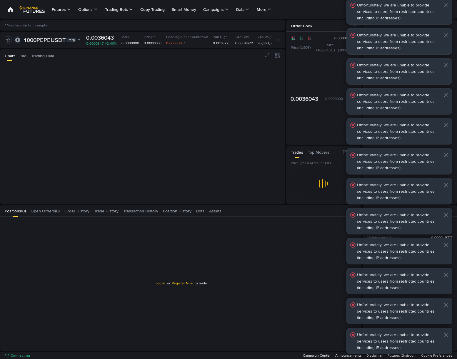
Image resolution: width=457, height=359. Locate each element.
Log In (160, 283)
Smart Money (184, 9)
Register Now (182, 283)
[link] (10, 9)
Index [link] (150, 37)
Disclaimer (374, 355)
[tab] (10, 55)
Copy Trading (152, 9)
